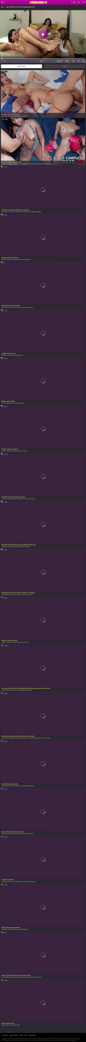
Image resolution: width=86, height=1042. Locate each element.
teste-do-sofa (37, 977)
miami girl (25, 786)
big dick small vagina (11, 833)
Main (2, 7)
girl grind (4, 929)
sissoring (10, 929)
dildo (7, 1025)
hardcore (9, 451)
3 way (14, 403)
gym (27, 929)
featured (31, 833)
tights (18, 451)
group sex (4, 738)
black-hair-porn (32, 881)
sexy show (4, 498)
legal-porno (18, 881)
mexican (10, 546)
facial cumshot (10, 307)
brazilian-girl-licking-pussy (46, 164)
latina (8, 642)
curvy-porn (24, 881)
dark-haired (24, 451)
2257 (26, 1035)
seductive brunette (35, 738)
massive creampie (45, 738)
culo (3, 403)
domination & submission (8, 211)
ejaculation (9, 259)
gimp (14, 259)
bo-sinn (12, 881)
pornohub (4, 116)
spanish (19, 259)
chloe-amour (18, 307)
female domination (26, 259)
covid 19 (9, 355)
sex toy (30, 690)
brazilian (7, 977)
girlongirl (17, 355)
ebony (18, 1025)
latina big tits (5, 786)
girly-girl (15, 929)
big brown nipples (36, 211)
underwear (30, 307)
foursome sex (13, 594)
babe (21, 355)
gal (27, 498)
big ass (23, 403)
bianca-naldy (13, 977)
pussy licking (8, 403)
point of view (20, 642)
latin (13, 355)
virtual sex (13, 642)
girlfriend (18, 211)
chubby (29, 211)
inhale (3, 307)
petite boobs (26, 594)
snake (26, 833)
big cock (4, 451)
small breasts (11, 738)
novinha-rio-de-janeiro (7, 164)
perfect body (21, 546)
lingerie (25, 690)
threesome (12, 786)
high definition (5, 594)
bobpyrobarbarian (12, 498)
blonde (19, 116)
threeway (31, 786)
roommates (13, 690)
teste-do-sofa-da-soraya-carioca (25, 977)
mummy (4, 642)
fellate (9, 116)
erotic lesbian (5, 690)
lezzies (4, 355)
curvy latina (19, 690)
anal (32, 594)
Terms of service (13, 1035)
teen (10, 1025)
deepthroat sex (22, 498)
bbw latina (24, 211)
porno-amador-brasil (25, 164)
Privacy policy (32, 1035)
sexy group (32, 498)
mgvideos (24, 116)
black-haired (19, 786)
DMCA (21, 1035)
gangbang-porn (6, 881)
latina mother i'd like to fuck (23, 738)
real (3, 977)
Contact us (5, 1035)
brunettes (24, 307)
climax (18, 403)
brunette (14, 116)
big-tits (4, 259)
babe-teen (16, 164)
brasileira (4, 546)
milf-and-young (35, 164)
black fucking (20, 833)
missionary (27, 546)
